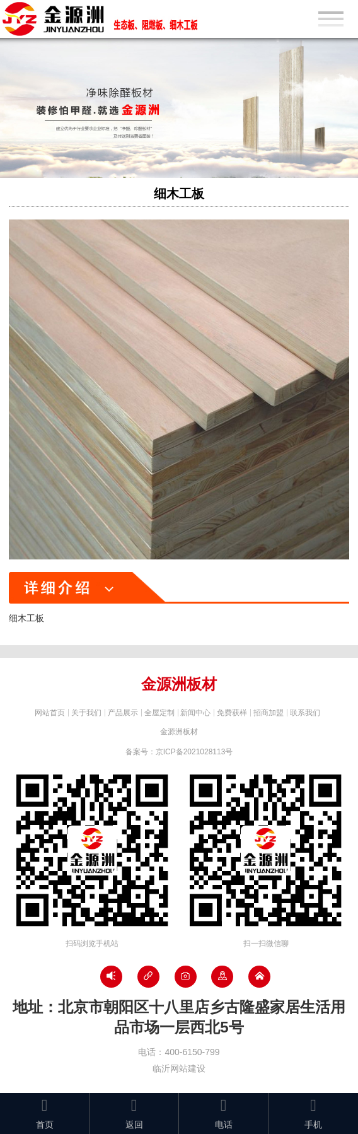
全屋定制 (159, 712)
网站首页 (50, 712)
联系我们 (305, 712)
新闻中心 (195, 712)
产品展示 (123, 712)
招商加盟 (268, 712)
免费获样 (232, 712)
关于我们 (86, 712)
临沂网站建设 (179, 1068)
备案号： (179, 751)
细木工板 (179, 194)
